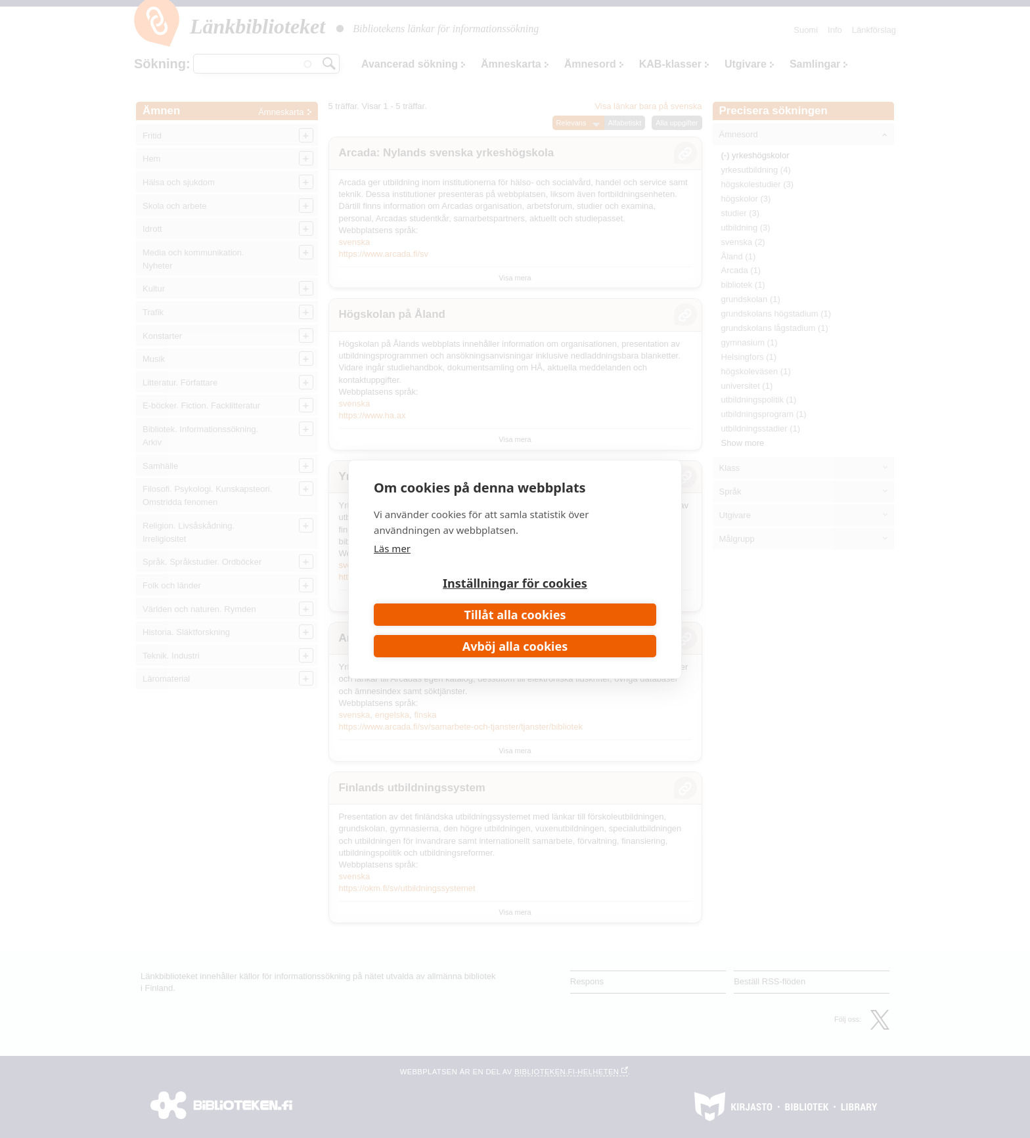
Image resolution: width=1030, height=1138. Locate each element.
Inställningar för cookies (515, 583)
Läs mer (392, 548)
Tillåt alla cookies (515, 615)
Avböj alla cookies (515, 646)
